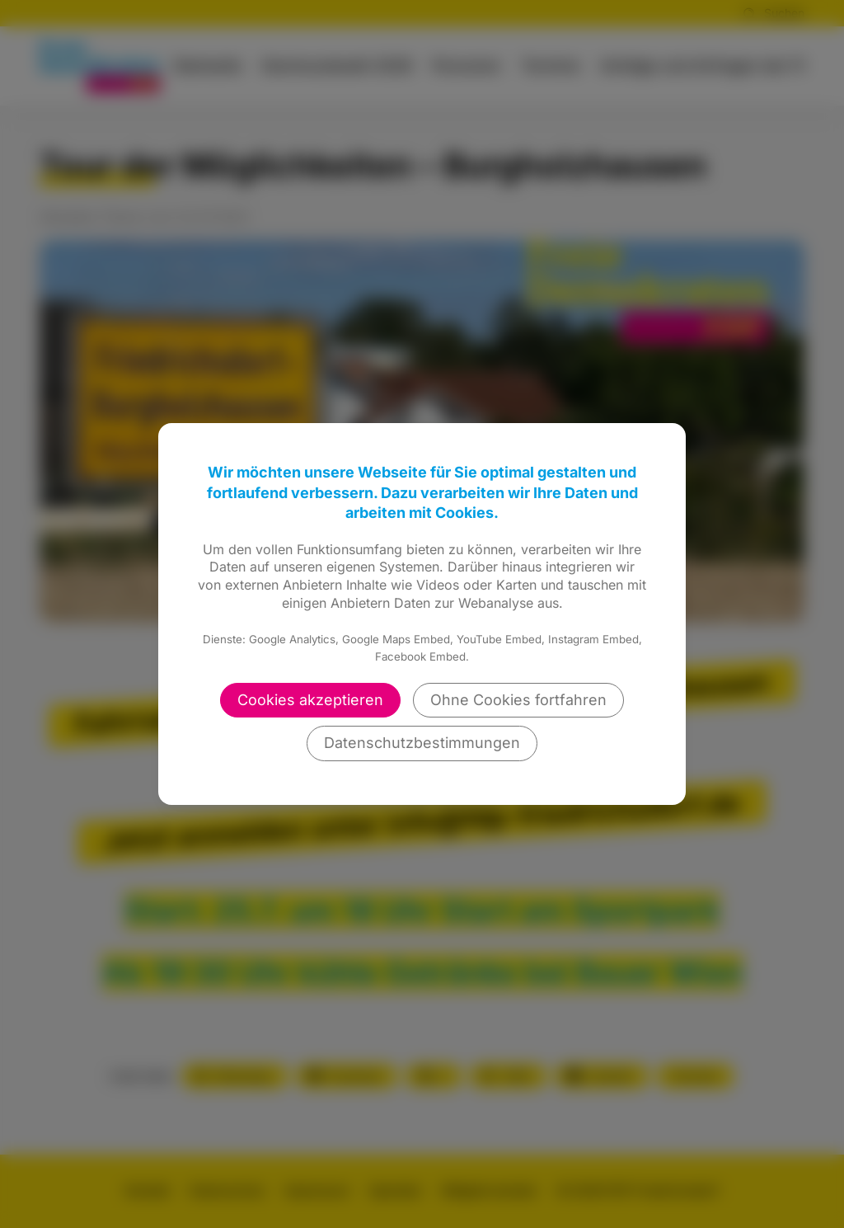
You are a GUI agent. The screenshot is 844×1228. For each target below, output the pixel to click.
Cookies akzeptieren (310, 699)
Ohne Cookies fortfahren (518, 699)
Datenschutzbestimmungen (422, 742)
